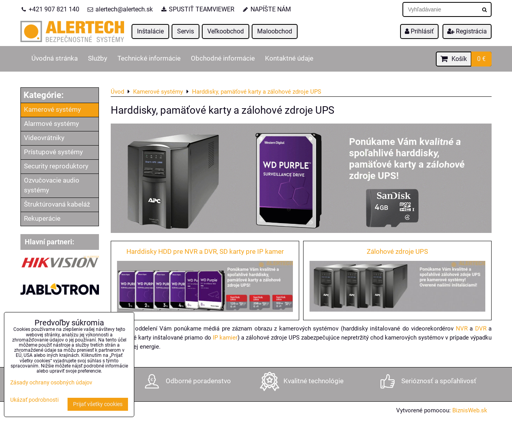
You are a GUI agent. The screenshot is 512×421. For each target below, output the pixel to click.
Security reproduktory (56, 166)
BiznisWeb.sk (469, 410)
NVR (462, 328)
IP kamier (225, 337)
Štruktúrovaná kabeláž (57, 204)
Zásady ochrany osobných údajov (51, 382)
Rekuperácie (42, 218)
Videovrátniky (44, 138)
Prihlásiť (419, 31)
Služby (97, 58)
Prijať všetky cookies (98, 404)
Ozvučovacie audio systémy (51, 185)
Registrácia (467, 31)
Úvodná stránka (54, 58)
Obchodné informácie (223, 58)
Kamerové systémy (52, 109)
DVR (480, 328)
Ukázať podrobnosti (34, 400)
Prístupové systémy (53, 152)
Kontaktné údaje (289, 58)
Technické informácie (149, 58)
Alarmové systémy (51, 123)
